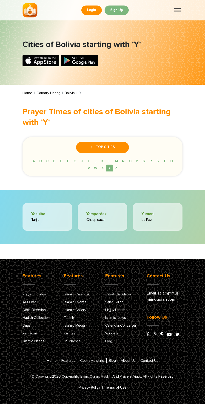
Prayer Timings (34, 294)
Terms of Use (115, 387)
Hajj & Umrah (115, 310)
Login (91, 10)
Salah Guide (114, 302)
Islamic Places (33, 341)
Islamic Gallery (75, 310)
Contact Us (149, 360)
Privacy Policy (89, 387)
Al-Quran (30, 302)
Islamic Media (74, 325)
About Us (128, 360)
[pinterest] (161, 335)
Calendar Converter (120, 325)
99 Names (72, 341)
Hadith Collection (36, 318)
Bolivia (70, 93)
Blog (108, 341)
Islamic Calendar (76, 294)
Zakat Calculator (118, 294)
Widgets (112, 333)
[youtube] (169, 335)
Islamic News (115, 318)
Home (27, 93)
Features (68, 360)
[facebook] (148, 335)
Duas (27, 325)
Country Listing (48, 93)
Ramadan (30, 333)
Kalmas (69, 333)
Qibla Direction (34, 310)
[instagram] (155, 335)
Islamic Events (75, 302)
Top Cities (102, 147)
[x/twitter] (177, 335)
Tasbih (69, 318)
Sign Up (116, 10)
